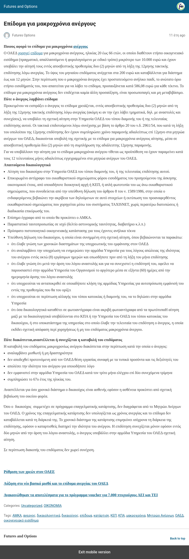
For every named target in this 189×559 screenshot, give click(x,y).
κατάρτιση (101, 515)
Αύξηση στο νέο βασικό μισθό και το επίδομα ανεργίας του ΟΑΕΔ (56, 483)
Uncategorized (31, 506)
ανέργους (80, 46)
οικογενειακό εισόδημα (21, 520)
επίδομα (36, 53)
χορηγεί (24, 53)
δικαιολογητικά (48, 515)
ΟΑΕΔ (179, 515)
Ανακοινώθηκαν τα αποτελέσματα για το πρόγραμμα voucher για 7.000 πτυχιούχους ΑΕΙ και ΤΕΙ (81, 495)
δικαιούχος (70, 515)
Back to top (177, 538)
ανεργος (29, 515)
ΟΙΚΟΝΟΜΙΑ (53, 506)
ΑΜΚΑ (17, 515)
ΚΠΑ (121, 515)
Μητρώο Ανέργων (160, 515)
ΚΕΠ (113, 515)
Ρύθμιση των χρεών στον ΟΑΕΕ (29, 472)
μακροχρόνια (135, 515)
